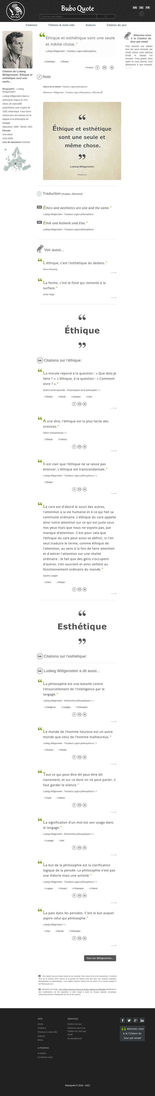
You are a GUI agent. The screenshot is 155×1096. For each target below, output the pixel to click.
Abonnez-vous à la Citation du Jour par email (132, 1033)
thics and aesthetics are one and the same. (76, 208)
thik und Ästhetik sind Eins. (64, 223)
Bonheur (49, 750)
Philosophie (82, 707)
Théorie (94, 888)
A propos (42, 1053)
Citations (31, 25)
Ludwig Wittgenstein (55, 51)
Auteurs (91, 25)
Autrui (48, 582)
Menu (40, 1040)
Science (63, 439)
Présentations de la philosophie (82, 390)
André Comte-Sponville (54, 390)
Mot (62, 841)
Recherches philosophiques (77, 700)
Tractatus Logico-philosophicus (81, 51)
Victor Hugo (48, 294)
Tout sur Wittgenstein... (100, 958)
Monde (63, 750)
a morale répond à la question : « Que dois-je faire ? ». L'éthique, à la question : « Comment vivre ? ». (79, 378)
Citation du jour (117, 25)
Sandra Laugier (50, 575)
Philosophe (75, 931)
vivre (90, 397)
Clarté (48, 798)
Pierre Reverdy (50, 269)
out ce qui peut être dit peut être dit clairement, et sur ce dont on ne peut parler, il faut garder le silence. (79, 779)
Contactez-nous (45, 1057)
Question (77, 397)
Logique (49, 888)
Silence (62, 798)
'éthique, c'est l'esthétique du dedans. (74, 263)
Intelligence (51, 707)
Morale (63, 397)
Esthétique (50, 62)
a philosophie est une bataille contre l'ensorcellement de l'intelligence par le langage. (74, 689)
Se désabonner (74, 1038)
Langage (66, 707)
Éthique (65, 62)
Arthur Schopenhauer (53, 433)
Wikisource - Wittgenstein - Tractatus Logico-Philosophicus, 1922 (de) (71, 92)
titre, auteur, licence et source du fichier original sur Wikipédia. (82, 989)
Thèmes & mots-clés (61, 25)
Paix (48, 931)
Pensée (63, 888)
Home (40, 1024)
